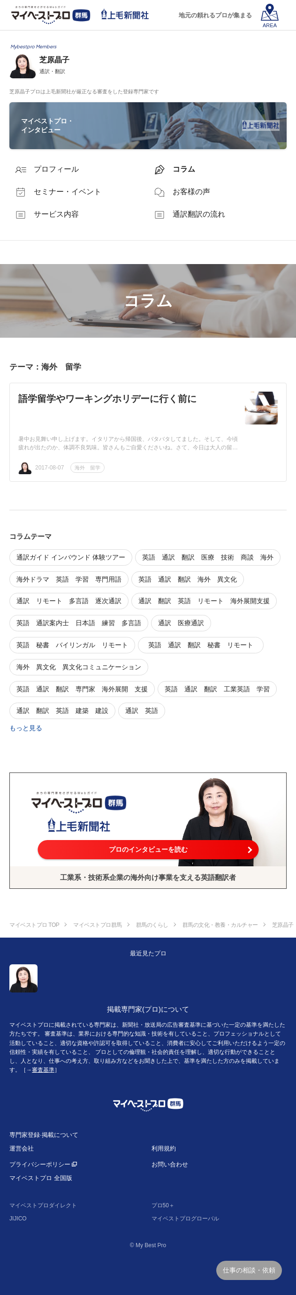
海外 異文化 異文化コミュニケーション (78, 667)
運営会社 (21, 1148)
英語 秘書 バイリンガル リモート (72, 645)
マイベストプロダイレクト (43, 1205)
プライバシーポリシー (39, 1164)
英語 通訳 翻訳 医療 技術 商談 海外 (207, 557)
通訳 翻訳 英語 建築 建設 (62, 710)
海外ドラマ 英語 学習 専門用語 (68, 579)
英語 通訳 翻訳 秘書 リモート (204, 645)
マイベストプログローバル (185, 1218)
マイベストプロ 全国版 (40, 1177)
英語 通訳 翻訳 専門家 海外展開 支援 (82, 689)
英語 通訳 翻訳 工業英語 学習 (217, 689)
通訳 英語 (141, 710)
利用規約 (164, 1148)
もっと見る (25, 728)
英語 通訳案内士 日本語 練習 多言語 (78, 623)
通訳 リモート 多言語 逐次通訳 (68, 601)
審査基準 (43, 1070)
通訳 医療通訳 (181, 623)
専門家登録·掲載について (43, 1134)
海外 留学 (87, 467)
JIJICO (18, 1218)
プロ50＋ (163, 1205)
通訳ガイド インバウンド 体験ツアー (70, 557)
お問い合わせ (170, 1164)
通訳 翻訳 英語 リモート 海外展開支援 (204, 601)
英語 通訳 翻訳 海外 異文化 (187, 579)
